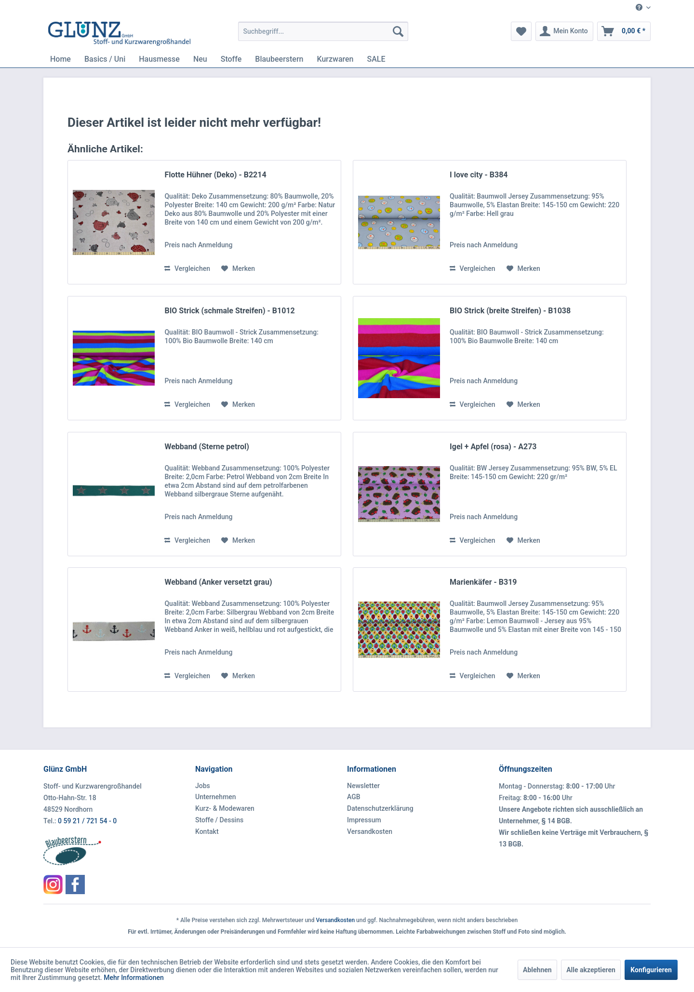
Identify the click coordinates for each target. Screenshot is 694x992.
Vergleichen (187, 268)
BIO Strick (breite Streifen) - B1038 (510, 310)
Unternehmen (215, 797)
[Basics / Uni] (105, 59)
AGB (353, 797)
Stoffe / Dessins (219, 820)
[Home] (60, 59)
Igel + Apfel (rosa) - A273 (493, 446)
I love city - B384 (478, 174)
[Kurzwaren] (335, 59)
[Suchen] (398, 31)
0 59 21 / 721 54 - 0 (87, 821)
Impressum (364, 820)
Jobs (202, 786)
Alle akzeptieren (590, 970)
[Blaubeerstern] (279, 59)
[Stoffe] (231, 59)
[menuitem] (639, 8)
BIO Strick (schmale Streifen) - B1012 (229, 310)
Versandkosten (369, 831)
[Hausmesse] (159, 59)
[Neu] (200, 59)
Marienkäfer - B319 (483, 582)
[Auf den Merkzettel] (238, 268)
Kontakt (207, 831)
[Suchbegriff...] (323, 31)
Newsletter (363, 786)
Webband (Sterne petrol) (206, 446)
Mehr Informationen (134, 977)
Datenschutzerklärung (380, 808)
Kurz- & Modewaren (224, 808)
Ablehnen (537, 970)
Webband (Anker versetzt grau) (218, 582)
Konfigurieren (651, 970)
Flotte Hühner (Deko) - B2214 (215, 174)
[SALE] (376, 59)
